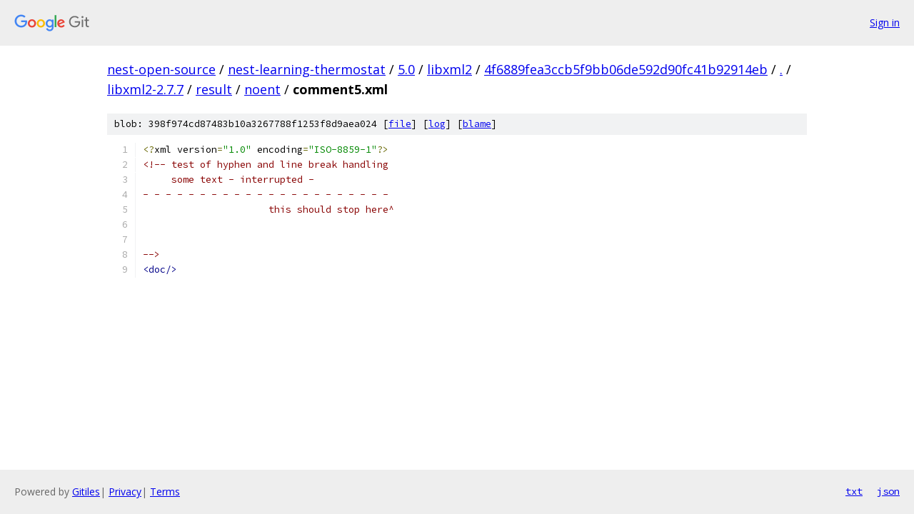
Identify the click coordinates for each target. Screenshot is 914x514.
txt (854, 491)
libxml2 (449, 69)
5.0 (406, 69)
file (399, 124)
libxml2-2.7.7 (145, 89)
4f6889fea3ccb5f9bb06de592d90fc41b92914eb (626, 69)
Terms (165, 491)
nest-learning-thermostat (307, 69)
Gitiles (86, 491)
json (888, 491)
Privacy (125, 491)
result (214, 89)
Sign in (885, 22)
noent (262, 89)
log (437, 124)
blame (477, 124)
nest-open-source (161, 69)
